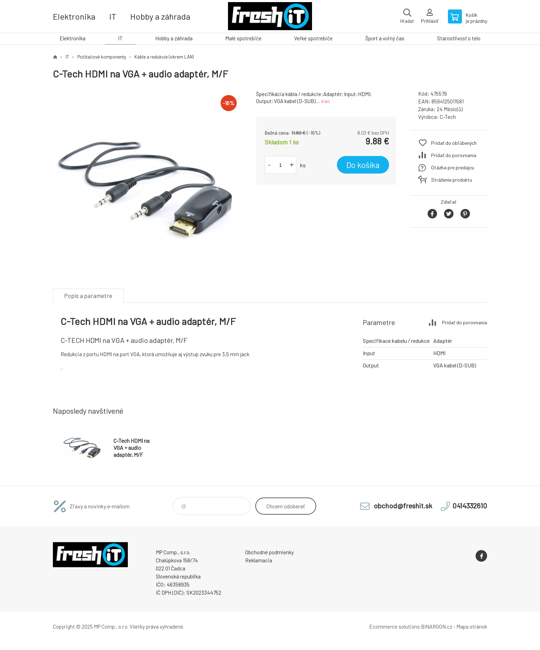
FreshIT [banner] (270, 16)
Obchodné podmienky (269, 552)
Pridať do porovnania (453, 155)
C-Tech (448, 117)
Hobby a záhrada (160, 16)
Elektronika (74, 16)
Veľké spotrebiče (313, 38)
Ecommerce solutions (394, 626)
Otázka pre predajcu (452, 167)
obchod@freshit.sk (403, 505)
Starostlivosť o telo (458, 38)
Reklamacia (258, 560)
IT (112, 16)
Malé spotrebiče (243, 38)
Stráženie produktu (451, 180)
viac (325, 101)
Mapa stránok (471, 626)
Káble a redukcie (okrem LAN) (164, 57)
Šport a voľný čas (384, 38)
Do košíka (363, 165)
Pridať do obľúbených (454, 143)
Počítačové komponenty (101, 57)
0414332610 (469, 505)
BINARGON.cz (436, 626)
